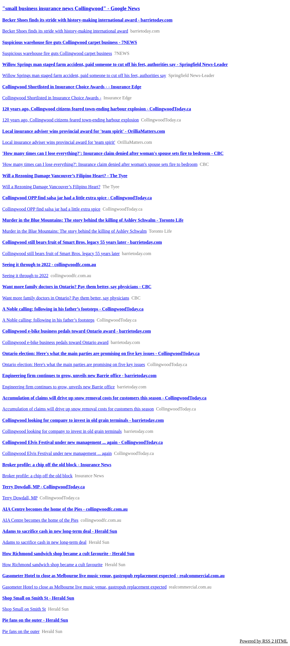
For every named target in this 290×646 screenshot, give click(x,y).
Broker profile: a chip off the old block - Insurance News (56, 464)
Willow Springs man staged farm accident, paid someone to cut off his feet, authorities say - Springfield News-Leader (115, 64)
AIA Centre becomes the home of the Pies (40, 520)
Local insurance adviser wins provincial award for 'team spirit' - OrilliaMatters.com (83, 131)
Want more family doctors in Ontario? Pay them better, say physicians (65, 298)
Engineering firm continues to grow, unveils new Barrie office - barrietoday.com (79, 375)
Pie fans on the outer (21, 631)
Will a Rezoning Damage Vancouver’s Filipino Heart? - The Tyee (64, 175)
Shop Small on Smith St (24, 609)
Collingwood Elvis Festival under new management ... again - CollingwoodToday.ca (82, 442)
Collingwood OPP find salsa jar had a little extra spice (51, 209)
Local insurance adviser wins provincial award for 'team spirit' (58, 142)
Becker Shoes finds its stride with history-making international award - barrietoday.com (87, 20)
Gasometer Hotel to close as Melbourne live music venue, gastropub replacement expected (84, 587)
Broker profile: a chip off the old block (37, 475)
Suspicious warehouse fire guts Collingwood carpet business (57, 53)
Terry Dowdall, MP (19, 497)
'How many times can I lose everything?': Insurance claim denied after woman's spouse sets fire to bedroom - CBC (112, 153)
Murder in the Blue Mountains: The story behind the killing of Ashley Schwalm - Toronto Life (93, 220)
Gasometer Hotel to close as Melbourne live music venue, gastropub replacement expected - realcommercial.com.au (113, 575)
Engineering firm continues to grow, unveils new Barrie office (58, 386)
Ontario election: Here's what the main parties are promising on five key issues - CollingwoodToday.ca (101, 353)
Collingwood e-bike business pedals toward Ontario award (55, 342)
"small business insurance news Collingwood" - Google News (71, 8)
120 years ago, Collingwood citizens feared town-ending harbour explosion (70, 119)
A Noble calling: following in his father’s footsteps (48, 320)
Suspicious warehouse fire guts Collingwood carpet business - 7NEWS (69, 42)
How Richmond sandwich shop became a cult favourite (52, 564)
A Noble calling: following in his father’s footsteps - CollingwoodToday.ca (73, 309)
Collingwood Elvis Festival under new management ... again (57, 453)
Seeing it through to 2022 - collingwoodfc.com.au (49, 264)
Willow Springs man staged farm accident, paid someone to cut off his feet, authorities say (84, 75)
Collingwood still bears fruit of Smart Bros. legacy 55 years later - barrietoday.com (82, 242)
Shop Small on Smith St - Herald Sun (38, 598)
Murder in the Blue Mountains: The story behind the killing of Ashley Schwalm (74, 231)
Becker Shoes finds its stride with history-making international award (65, 31)
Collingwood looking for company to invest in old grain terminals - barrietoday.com (83, 420)
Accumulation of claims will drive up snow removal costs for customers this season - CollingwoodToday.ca (104, 397)
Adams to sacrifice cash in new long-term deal (44, 542)
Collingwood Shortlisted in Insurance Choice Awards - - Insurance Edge (71, 86)
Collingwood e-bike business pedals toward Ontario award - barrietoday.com (76, 331)
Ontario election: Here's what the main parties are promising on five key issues (73, 364)
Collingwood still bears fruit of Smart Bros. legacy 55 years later (61, 253)
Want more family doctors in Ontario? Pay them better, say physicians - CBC (77, 286)
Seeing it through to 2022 (25, 275)
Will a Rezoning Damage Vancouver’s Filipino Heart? (51, 186)
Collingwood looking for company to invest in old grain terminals (62, 431)
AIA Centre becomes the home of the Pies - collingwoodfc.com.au (65, 509)
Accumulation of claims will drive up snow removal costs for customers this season (78, 409)
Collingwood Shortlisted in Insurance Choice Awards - (51, 97)
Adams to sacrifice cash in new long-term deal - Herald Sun (59, 531)
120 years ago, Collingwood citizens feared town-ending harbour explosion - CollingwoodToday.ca (96, 108)
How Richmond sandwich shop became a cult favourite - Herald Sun (68, 553)
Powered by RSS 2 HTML (264, 641)
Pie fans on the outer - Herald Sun (35, 620)
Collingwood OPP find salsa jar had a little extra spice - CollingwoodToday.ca (77, 197)
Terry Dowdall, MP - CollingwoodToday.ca (43, 486)
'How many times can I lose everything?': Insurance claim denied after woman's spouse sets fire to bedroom (99, 164)
